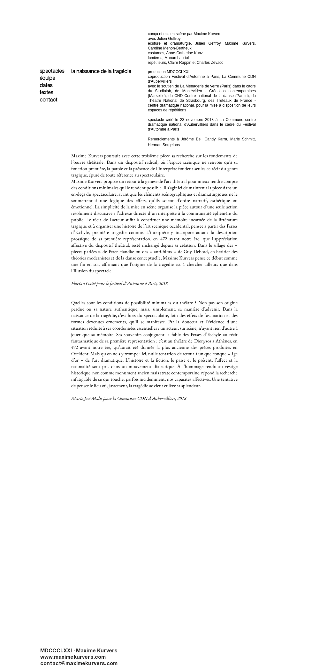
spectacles (52, 71)
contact (48, 100)
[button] (103, 430)
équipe (47, 78)
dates (46, 86)
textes (46, 93)
